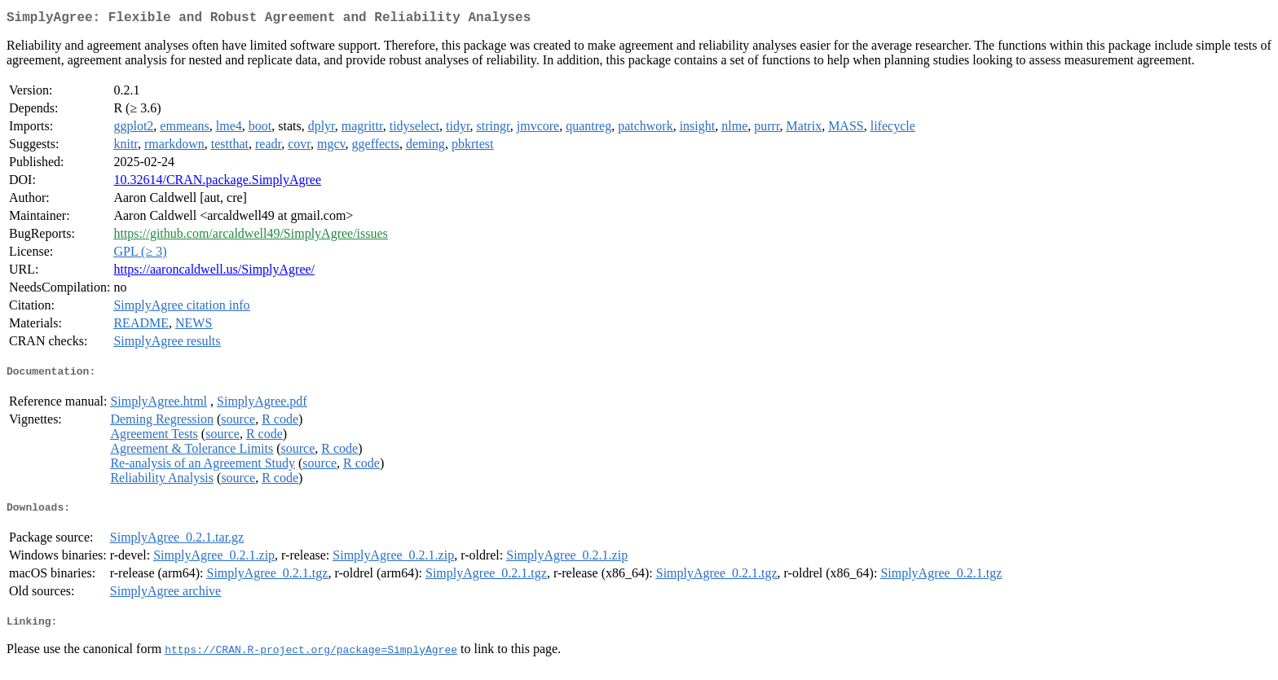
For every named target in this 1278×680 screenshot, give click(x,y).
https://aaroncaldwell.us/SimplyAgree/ (214, 272)
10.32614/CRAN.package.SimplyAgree (217, 183)
